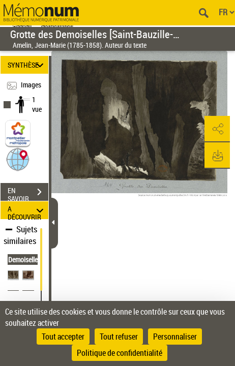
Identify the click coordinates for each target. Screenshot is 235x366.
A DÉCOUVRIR (27, 210)
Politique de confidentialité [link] (119, 352)
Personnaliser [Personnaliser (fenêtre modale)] (175, 336)
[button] (18, 159)
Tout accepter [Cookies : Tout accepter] (63, 336)
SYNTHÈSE (27, 65)
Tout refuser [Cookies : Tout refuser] (119, 336)
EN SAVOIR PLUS (28, 193)
